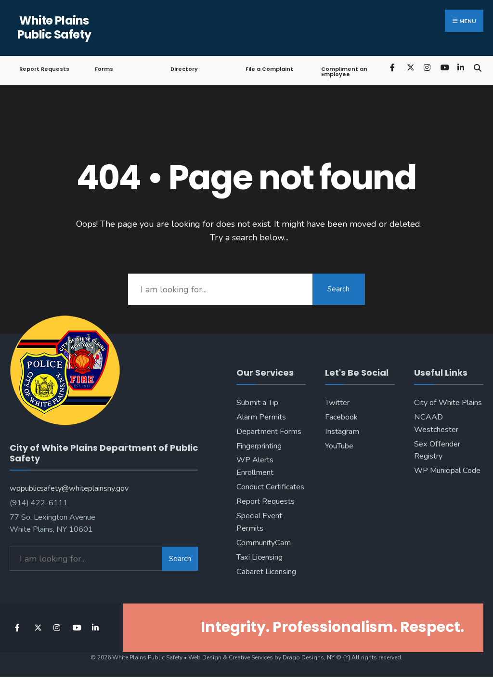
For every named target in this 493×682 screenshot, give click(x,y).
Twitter (337, 402)
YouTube (339, 446)
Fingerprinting (259, 446)
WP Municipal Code (447, 470)
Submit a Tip (257, 402)
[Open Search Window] (477, 67)
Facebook (341, 417)
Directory (184, 69)
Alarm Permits (261, 417)
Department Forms (268, 431)
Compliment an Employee (344, 71)
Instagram (342, 431)
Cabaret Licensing (266, 571)
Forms (104, 69)
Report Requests (44, 69)
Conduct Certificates (270, 487)
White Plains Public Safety (54, 27)
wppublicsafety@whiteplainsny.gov (69, 487)
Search (338, 289)
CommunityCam (263, 543)
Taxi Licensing (259, 557)
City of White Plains (448, 402)
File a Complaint (269, 69)
